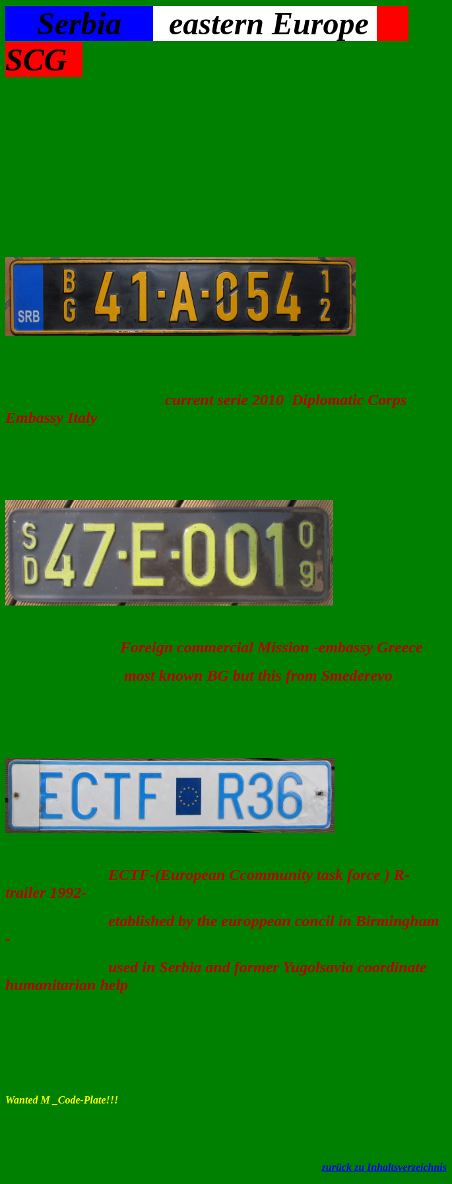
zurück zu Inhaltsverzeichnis (384, 1167)
